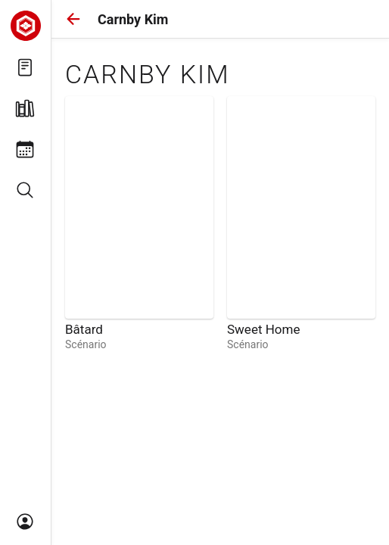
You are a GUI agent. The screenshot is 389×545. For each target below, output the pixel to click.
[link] (139, 223)
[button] (73, 19)
